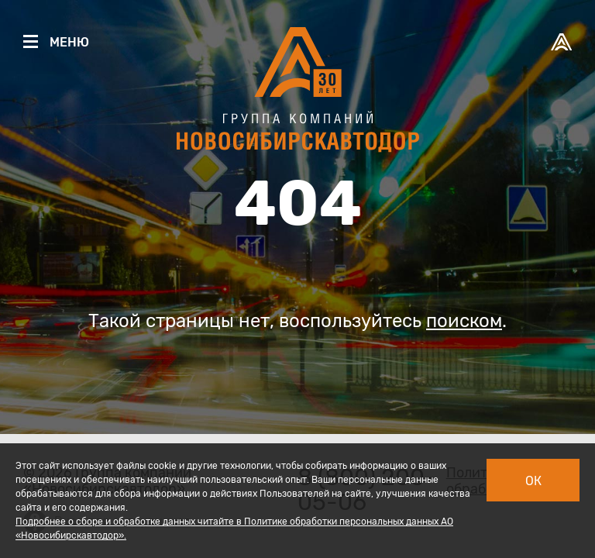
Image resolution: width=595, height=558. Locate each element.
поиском (464, 321)
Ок (533, 481)
